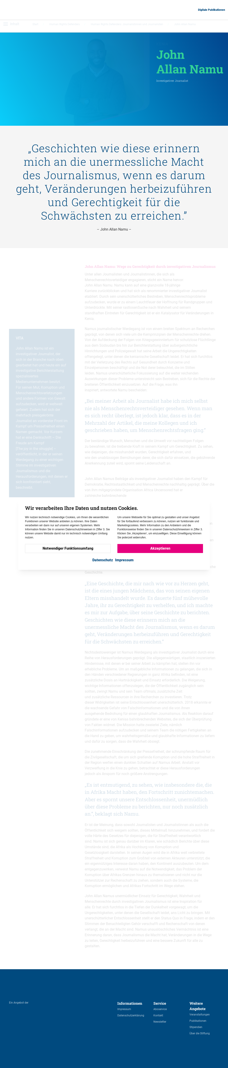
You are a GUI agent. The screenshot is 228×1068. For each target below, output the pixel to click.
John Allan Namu (185, 26)
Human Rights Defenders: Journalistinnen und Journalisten (127, 26)
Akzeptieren (160, 548)
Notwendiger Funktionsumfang (68, 548)
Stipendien (195, 1027)
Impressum (124, 1009)
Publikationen (197, 1020)
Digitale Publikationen (211, 9)
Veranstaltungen (199, 1014)
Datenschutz (102, 560)
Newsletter (159, 1021)
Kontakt (158, 1015)
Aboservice (160, 1009)
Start (35, 26)
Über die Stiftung (199, 1033)
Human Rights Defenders (64, 26)
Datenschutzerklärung (130, 1015)
